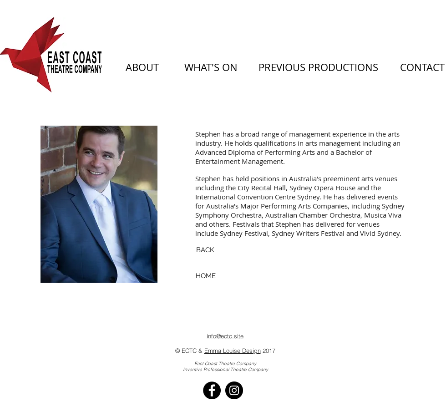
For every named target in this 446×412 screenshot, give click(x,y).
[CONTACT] (422, 67)
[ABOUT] (142, 67)
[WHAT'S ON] (211, 67)
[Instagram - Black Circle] (234, 390)
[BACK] (205, 250)
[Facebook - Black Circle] (212, 390)
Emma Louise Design (232, 350)
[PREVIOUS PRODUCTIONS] (318, 67)
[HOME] (205, 276)
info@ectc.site (225, 336)
